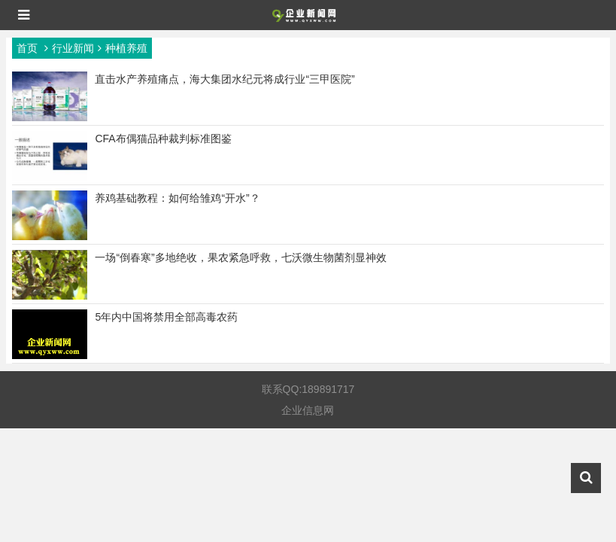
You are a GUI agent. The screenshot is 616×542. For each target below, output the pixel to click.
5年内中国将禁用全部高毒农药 (166, 317)
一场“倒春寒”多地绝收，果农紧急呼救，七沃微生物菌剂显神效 (240, 257)
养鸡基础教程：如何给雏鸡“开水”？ (177, 198)
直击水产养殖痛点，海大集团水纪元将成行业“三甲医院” (224, 79)
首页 (27, 48)
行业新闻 (73, 48)
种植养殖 (126, 48)
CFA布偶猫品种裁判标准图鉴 (163, 138)
